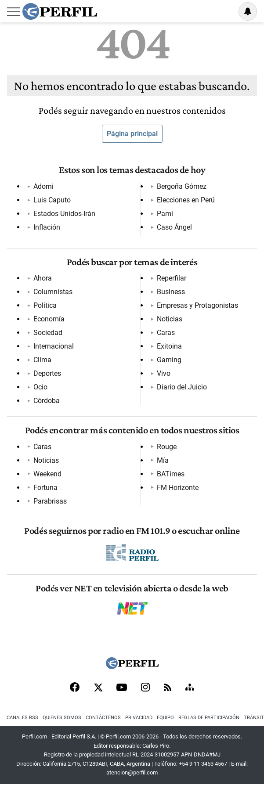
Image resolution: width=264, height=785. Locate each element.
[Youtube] (121, 688)
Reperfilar (171, 278)
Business (171, 292)
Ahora (42, 278)
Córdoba (46, 400)
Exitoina (169, 346)
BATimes (170, 474)
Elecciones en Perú (186, 200)
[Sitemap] (189, 688)
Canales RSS (22, 717)
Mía (163, 460)
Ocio (40, 387)
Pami (165, 213)
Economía (49, 319)
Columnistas (52, 292)
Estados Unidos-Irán (64, 213)
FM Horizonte (178, 487)
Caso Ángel (174, 227)
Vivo (163, 373)
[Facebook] (75, 688)
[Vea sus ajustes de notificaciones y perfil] (248, 11)
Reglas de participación (208, 717)
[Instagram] (145, 688)
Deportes (47, 373)
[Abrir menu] (13, 11)
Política (45, 305)
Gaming (169, 360)
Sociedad (47, 332)
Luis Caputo (52, 200)
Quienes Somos (62, 717)
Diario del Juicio (182, 387)
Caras (166, 332)
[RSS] (167, 688)
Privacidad (138, 717)
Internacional (53, 346)
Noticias (169, 319)
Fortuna (45, 487)
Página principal (132, 134)
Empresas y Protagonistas (197, 305)
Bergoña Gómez (181, 186)
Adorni (43, 186)
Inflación (46, 227)
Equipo (165, 717)
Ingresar (225, 11)
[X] (98, 688)
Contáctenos (103, 717)
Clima (42, 360)
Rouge (167, 447)
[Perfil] (132, 667)
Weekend (47, 474)
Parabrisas (50, 501)
